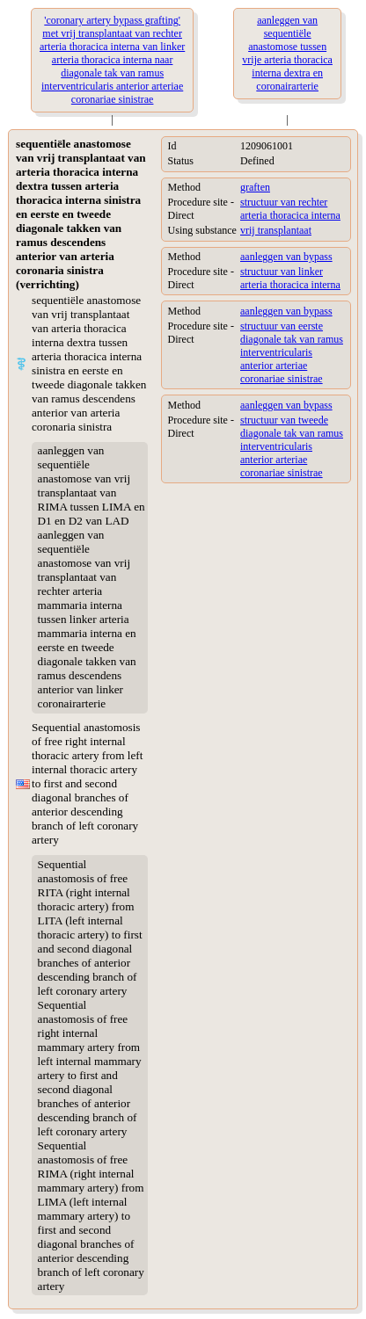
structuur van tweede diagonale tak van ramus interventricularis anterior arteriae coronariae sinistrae (291, 446)
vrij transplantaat (275, 230)
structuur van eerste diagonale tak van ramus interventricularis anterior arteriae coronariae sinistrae (291, 352)
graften (255, 187)
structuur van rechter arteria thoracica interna (290, 208)
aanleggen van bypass (286, 256)
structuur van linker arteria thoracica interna (290, 278)
